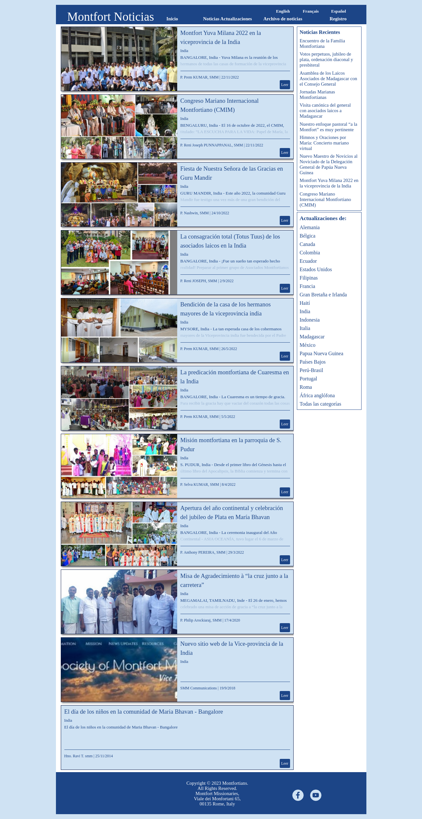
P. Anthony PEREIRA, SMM (203, 552)
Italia (305, 328)
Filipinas (309, 278)
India (184, 50)
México (308, 345)
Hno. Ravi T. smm (78, 756)
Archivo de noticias (282, 18)
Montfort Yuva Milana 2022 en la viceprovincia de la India (329, 183)
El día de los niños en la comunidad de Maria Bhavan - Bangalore (143, 711)
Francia (307, 286)
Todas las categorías (320, 404)
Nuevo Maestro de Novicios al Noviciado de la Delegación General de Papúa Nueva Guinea (329, 164)
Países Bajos (313, 362)
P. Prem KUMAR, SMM (199, 77)
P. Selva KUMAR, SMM (199, 484)
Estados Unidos (316, 269)
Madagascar (312, 336)
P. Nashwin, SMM (194, 213)
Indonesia (310, 320)
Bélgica (308, 236)
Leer (284, 84)
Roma (306, 387)
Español (338, 11)
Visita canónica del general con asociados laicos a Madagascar (325, 110)
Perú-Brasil (311, 370)
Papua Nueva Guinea (321, 353)
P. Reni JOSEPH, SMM (198, 281)
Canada (307, 244)
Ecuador (308, 261)
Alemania (310, 227)
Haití (305, 303)
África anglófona (317, 395)
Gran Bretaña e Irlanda (323, 294)
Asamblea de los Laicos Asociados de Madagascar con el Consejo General (328, 78)
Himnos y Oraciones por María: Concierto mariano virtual (324, 143)
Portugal (308, 378)
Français (311, 11)
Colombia (310, 252)
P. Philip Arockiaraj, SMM (201, 620)
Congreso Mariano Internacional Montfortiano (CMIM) (325, 199)
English (283, 11)
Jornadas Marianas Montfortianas (317, 94)
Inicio (172, 18)
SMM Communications (198, 688)
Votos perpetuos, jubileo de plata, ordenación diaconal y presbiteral (326, 59)
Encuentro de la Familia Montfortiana (322, 43)
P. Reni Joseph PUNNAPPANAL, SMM (211, 145)
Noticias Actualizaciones (227, 18)
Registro (338, 18)
